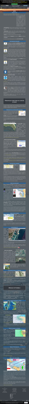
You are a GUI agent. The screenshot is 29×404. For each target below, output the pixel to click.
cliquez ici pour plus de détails (8, 355)
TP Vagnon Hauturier (17, 3)
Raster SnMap (14, 389)
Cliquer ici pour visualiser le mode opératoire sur (12, 247)
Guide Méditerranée (9, 158)
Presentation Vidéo (25, 5)
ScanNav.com (6, 400)
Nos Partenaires (4, 392)
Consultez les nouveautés (24, 2)
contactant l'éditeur (8, 154)
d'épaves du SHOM (13, 160)
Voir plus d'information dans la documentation (12, 137)
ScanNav (24, 389)
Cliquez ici (5, 180)
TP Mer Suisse (21, 3)
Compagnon (24, 390)
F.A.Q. (4, 390)
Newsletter (4, 391)
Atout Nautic (22, 157)
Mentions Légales (4, 388)
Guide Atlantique (19, 158)
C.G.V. (4, 387)
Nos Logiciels (24, 388)
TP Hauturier (24, 391)
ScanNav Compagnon (15, 2)
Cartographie (14, 388)
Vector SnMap (14, 0)
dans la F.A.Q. (5, 81)
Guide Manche (14, 158)
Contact (5, 389)
